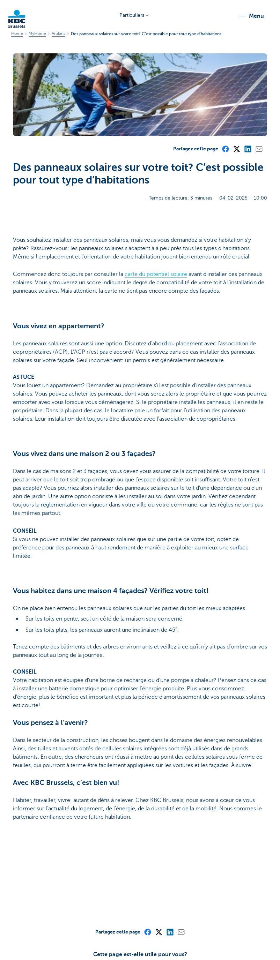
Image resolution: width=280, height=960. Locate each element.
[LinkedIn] (247, 66)
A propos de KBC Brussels (56, 936)
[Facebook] (225, 66)
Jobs (65, 946)
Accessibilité (145, 946)
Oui (127, 889)
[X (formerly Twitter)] (236, 66)
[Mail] (259, 66)
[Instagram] (232, 946)
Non (153, 889)
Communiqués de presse (117, 936)
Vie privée (175, 936)
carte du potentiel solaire (156, 192)
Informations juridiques (31, 946)
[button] (251, 16)
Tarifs (154, 936)
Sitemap (15, 936)
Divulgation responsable (101, 946)
